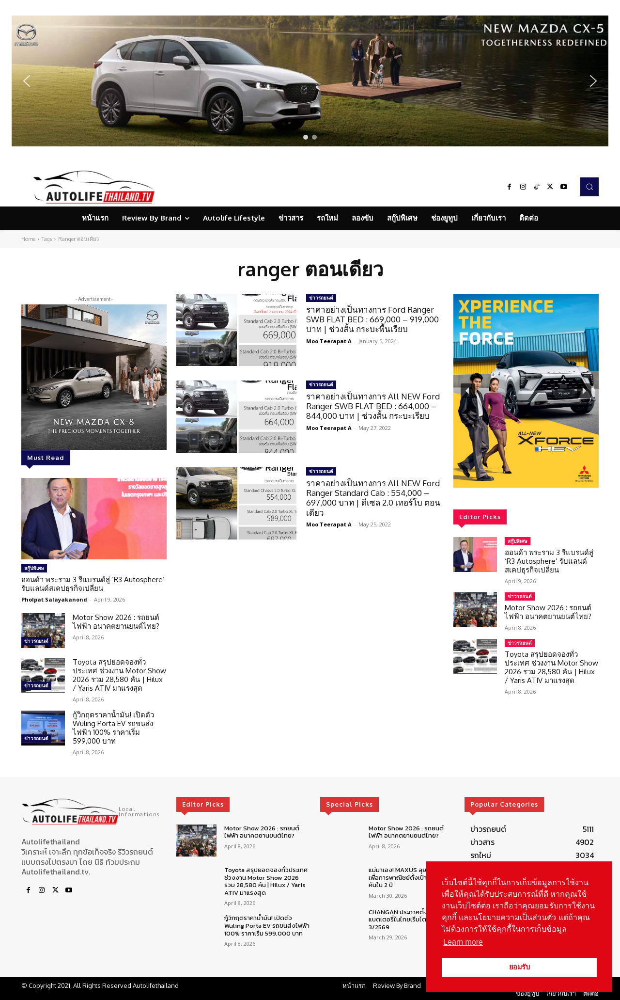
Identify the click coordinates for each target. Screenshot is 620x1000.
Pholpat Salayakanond (54, 599)
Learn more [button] (463, 942)
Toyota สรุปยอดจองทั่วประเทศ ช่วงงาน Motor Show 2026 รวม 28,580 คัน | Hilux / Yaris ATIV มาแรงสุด (119, 675)
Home (28, 239)
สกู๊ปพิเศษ (34, 568)
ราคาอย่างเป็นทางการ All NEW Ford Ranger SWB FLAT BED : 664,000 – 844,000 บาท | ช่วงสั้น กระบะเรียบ (373, 406)
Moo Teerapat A (329, 341)
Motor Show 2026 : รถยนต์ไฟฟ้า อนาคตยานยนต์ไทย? (116, 622)
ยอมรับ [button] (519, 967)
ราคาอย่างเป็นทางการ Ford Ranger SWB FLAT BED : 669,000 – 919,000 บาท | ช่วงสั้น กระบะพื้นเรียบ (372, 319)
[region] (310, 81)
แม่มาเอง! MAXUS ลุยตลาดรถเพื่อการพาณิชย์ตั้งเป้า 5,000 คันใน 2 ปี (409, 877)
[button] (310, 81)
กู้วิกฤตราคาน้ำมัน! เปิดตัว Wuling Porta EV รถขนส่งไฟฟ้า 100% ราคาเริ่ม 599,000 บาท (113, 728)
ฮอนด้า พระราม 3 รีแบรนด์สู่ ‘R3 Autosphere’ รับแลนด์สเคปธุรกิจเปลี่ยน (93, 584)
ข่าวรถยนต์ (36, 640)
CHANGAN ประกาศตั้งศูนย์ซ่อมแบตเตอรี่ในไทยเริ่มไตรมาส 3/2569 (410, 919)
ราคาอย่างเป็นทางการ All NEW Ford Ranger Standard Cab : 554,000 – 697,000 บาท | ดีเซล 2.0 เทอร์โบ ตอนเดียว (373, 498)
